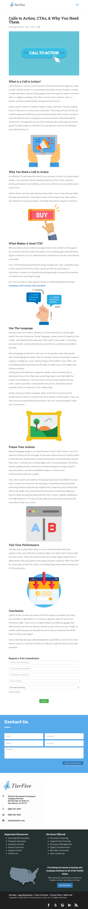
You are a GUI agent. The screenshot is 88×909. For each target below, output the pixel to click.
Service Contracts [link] (16, 847)
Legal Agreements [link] (25, 895)
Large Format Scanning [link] (60, 841)
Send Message (73, 763)
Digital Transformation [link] (60, 847)
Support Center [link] (15, 850)
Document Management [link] (61, 844)
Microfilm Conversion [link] (59, 850)
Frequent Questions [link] (17, 841)
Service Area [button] (65, 885)
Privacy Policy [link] (56, 895)
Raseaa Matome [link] (17, 27)
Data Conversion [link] (57, 853)
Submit (44, 701)
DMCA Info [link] (68, 895)
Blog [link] (38, 27)
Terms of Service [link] (41, 895)
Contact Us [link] (13, 853)
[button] (77, 6)
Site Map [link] (12, 895)
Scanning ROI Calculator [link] (19, 838)
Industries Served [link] (16, 844)
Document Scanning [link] (59, 838)
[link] (17, 4)
